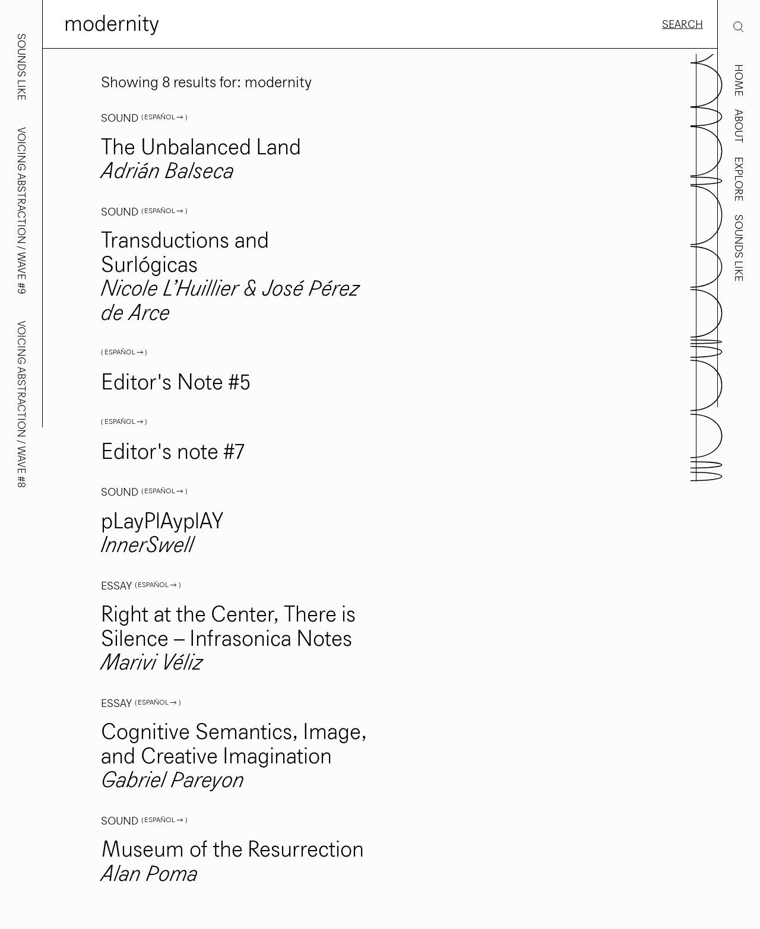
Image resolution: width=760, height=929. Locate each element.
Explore (738, 179)
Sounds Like (738, 247)
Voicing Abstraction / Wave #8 (21, 404)
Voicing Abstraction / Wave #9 (21, 210)
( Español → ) (164, 117)
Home (738, 80)
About (738, 126)
